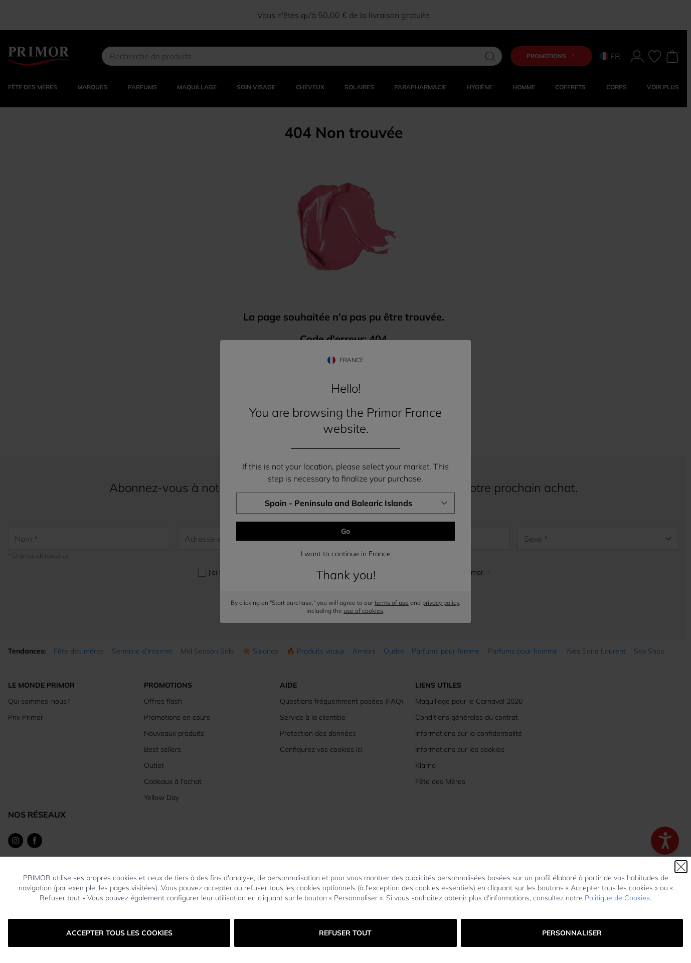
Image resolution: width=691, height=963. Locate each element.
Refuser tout (345, 932)
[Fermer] (681, 867)
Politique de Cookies (617, 897)
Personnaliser (572, 932)
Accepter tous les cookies (119, 932)
